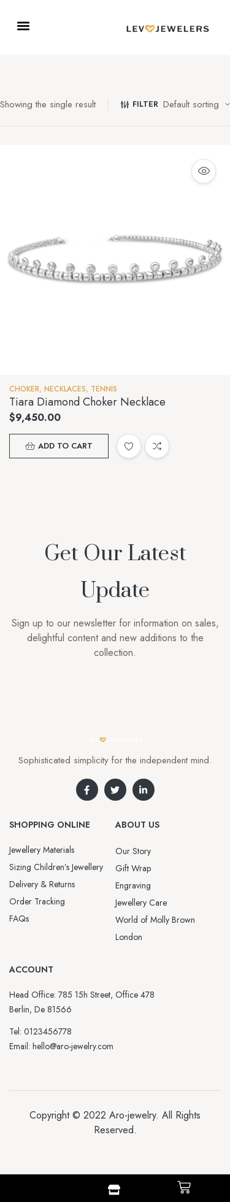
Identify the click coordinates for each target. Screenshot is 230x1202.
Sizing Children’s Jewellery (56, 867)
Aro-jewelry (132, 1115)
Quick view (203, 171)
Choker (24, 389)
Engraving (133, 885)
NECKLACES (65, 389)
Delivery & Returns (42, 884)
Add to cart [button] (65, 446)
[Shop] (114, 1190)
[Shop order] (196, 104)
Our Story (133, 851)
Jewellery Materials (41, 850)
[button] (23, 25)
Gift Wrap (133, 868)
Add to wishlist (129, 446)
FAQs (19, 918)
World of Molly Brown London (155, 928)
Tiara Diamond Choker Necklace (87, 402)
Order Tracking (37, 901)
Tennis (104, 389)
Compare (157, 446)
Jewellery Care (141, 902)
